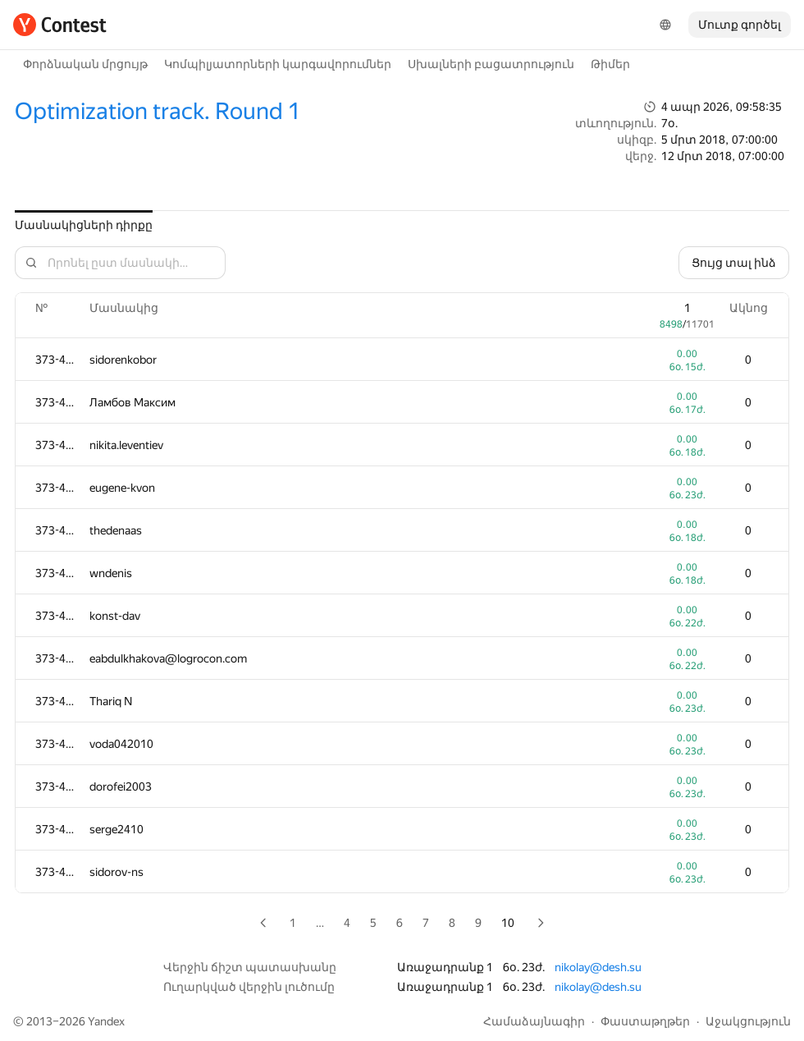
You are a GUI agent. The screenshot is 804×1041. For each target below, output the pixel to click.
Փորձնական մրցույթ (85, 64)
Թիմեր (610, 64)
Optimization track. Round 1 (157, 111)
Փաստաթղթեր (645, 1021)
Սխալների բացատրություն (491, 64)
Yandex (106, 1021)
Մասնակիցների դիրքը (84, 225)
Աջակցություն (748, 1021)
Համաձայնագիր (534, 1021)
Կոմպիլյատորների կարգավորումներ (277, 64)
